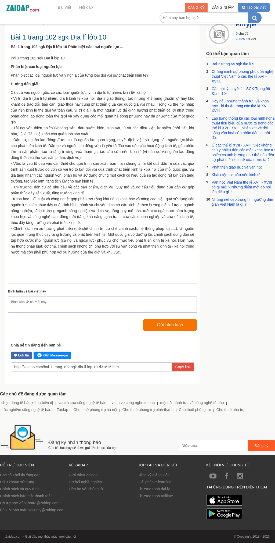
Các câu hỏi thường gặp (20, 475)
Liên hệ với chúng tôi (86, 489)
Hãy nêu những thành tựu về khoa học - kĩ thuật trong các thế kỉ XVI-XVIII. (240, 106)
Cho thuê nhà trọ (230, 410)
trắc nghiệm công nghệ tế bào (26, 410)
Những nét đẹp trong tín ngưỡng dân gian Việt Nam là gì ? (242, 201)
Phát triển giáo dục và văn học (237, 167)
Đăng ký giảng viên (153, 475)
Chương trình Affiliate (155, 496)
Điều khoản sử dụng (17, 482)
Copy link (183, 367)
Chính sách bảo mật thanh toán (26, 496)
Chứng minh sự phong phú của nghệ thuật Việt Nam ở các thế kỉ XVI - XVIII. (242, 76)
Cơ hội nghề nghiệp (85, 482)
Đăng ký (196, 7)
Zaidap (62, 410)
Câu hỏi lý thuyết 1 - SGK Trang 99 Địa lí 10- (241, 91)
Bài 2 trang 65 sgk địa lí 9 (233, 64)
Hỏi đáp (86, 7)
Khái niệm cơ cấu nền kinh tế (236, 175)
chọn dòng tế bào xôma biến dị (27, 403)
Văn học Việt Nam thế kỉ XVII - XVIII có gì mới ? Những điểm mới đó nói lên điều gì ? (242, 187)
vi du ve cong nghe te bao (133, 403)
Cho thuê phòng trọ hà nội (95, 410)
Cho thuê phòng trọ (195, 410)
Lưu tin (21, 355)
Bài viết (64, 7)
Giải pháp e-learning (154, 482)
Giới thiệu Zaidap (83, 475)
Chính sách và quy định (19, 489)
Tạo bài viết (254, 7)
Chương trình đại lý (154, 489)
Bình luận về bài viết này (27, 291)
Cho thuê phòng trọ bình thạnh (147, 410)
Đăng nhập (223, 7)
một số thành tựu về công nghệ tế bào (192, 403)
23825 (240, 39)
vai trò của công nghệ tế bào (82, 403)
